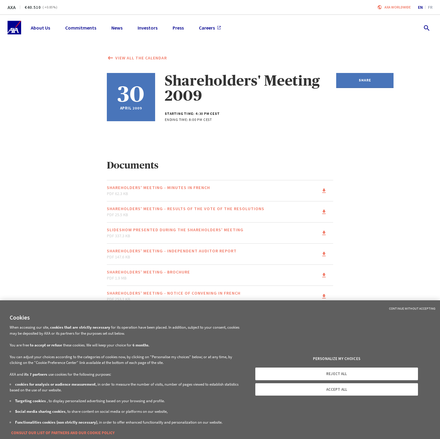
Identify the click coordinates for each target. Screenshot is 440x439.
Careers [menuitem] (210, 28)
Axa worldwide (397, 7)
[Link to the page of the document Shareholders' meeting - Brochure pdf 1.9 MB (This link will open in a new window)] (220, 275)
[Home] (14, 27)
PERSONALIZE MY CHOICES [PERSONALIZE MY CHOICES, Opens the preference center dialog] (336, 358)
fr (430, 7)
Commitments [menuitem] (80, 28)
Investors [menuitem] (148, 28)
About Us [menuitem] (40, 28)
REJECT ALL (336, 373)
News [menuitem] (117, 28)
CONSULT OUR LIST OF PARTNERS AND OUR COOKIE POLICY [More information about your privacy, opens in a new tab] (63, 432)
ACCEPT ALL (336, 389)
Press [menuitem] (178, 28)
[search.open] (426, 27)
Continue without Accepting (412, 308)
